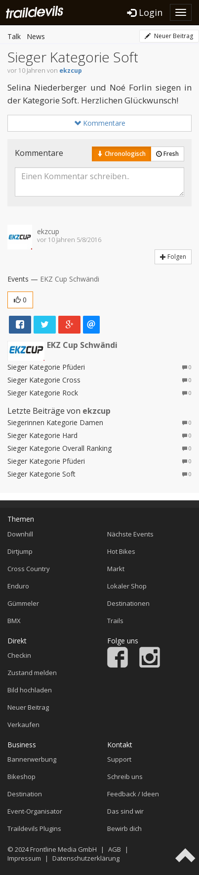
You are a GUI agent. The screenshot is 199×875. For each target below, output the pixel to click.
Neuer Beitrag (169, 36)
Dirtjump (20, 551)
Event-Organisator (34, 811)
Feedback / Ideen (133, 793)
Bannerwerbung (31, 759)
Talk (14, 36)
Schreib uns (125, 776)
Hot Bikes (121, 551)
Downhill (20, 534)
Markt (115, 568)
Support (119, 759)
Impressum (24, 858)
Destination (24, 793)
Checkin (19, 655)
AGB (114, 849)
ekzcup (70, 70)
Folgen (173, 256)
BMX (14, 620)
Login (144, 12)
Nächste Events (130, 534)
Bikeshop (21, 776)
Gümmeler (23, 603)
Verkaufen (23, 724)
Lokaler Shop (127, 586)
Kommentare (99, 123)
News (36, 36)
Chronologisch (121, 153)
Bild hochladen (29, 689)
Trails (115, 620)
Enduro (18, 586)
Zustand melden (32, 672)
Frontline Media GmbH (63, 849)
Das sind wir (125, 811)
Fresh (167, 153)
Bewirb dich (124, 828)
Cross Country (28, 568)
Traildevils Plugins (34, 828)
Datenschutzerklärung (85, 858)
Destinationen (128, 603)
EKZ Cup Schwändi (69, 279)
